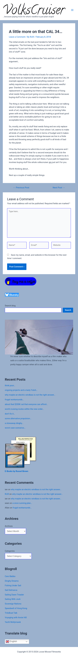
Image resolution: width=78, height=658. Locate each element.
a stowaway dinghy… (14, 423)
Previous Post (21, 188)
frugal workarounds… (14, 399)
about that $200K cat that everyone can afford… (26, 404)
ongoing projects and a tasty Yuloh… (21, 390)
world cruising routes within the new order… (24, 409)
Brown (25, 471)
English (11, 641)
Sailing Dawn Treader (14, 594)
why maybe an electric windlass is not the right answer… (30, 395)
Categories (10, 551)
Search (68, 310)
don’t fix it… (10, 414)
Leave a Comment (17, 37)
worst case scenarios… (15, 428)
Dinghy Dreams (12, 581)
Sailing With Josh (13, 599)
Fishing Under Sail (13, 585)
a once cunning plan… (22, 503)
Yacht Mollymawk (13, 622)
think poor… (10, 385)
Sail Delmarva (11, 590)
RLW (7, 494)
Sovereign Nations (13, 603)
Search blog (10, 305)
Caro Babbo (10, 576)
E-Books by (10, 471)
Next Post (59, 188)
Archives (9, 526)
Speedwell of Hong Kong (16, 608)
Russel (19, 471)
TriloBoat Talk (11, 613)
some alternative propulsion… (18, 418)
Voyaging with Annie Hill (16, 617)
